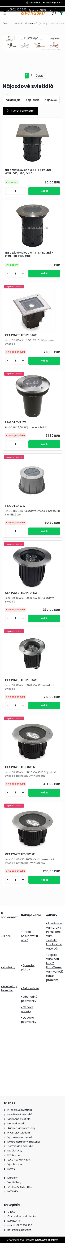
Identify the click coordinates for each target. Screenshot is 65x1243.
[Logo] (32, 13)
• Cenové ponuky (27, 1009)
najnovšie (51, 100)
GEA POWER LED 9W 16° (20, 854)
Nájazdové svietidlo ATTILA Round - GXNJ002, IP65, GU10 (29, 171)
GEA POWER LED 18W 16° (20, 767)
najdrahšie (32, 100)
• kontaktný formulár (9, 988)
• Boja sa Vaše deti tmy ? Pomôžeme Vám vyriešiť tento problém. (54, 967)
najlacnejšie (13, 100)
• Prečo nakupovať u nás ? (29, 936)
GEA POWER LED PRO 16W (21, 593)
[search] (53, 13)
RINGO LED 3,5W (15, 422)
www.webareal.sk (46, 1239)
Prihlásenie (34, 2)
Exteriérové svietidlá (26, 23)
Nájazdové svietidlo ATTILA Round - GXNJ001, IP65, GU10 (29, 254)
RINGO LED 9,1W (15, 506)
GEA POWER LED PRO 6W (21, 335)
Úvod (5, 23)
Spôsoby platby (27, 967)
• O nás (6, 936)
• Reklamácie (30, 988)
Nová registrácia (54, 2)
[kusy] (15, 191)
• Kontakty (8, 967)
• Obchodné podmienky (29, 999)
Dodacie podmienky (28, 1020)
